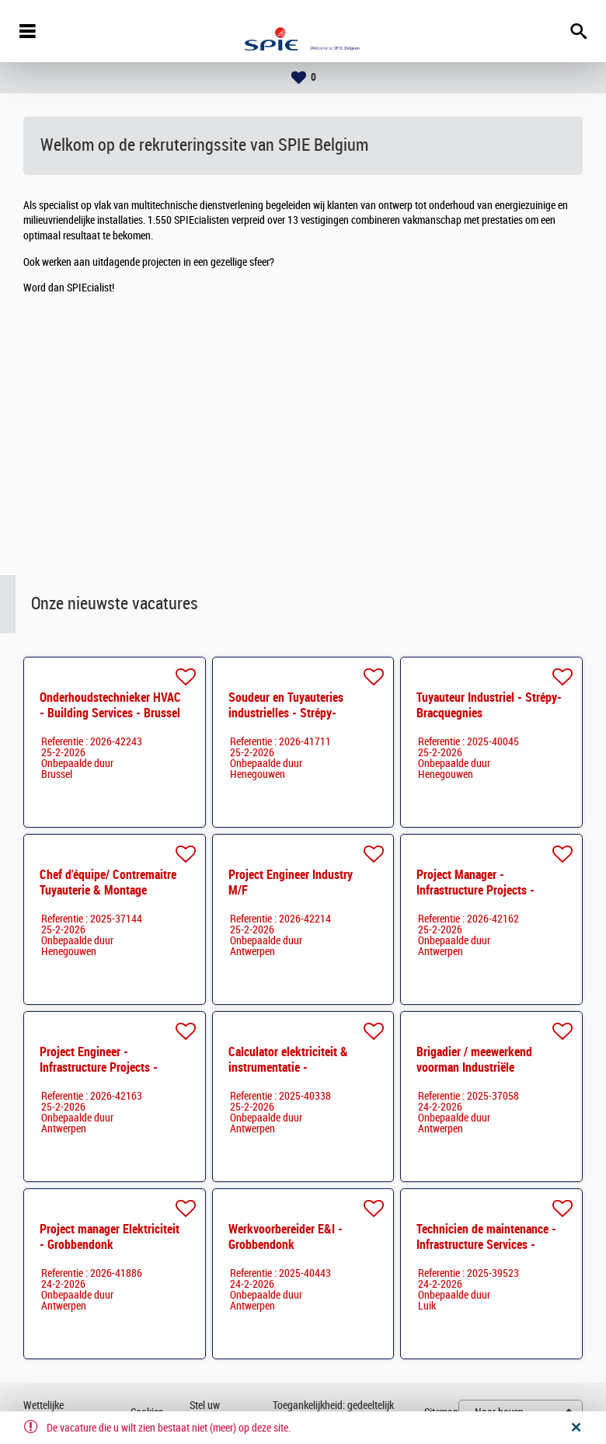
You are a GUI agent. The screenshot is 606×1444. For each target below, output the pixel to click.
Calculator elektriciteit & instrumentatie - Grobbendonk (288, 1067)
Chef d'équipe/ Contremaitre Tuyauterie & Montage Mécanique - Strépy (108, 890)
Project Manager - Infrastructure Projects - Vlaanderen (475, 890)
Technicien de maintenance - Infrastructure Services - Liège (486, 1245)
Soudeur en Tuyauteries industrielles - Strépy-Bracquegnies (285, 713)
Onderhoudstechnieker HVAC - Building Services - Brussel (110, 705)
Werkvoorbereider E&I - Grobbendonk (285, 1237)
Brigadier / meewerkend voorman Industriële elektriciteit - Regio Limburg (486, 1067)
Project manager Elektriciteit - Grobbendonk (109, 1237)
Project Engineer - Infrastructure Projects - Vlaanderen (99, 1067)
